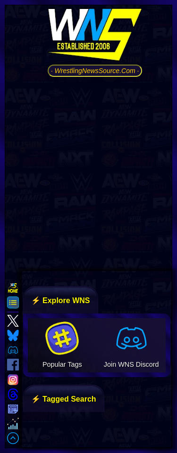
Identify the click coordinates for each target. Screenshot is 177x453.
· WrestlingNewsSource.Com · (95, 70)
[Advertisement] (88, 172)
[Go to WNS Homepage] (95, 36)
